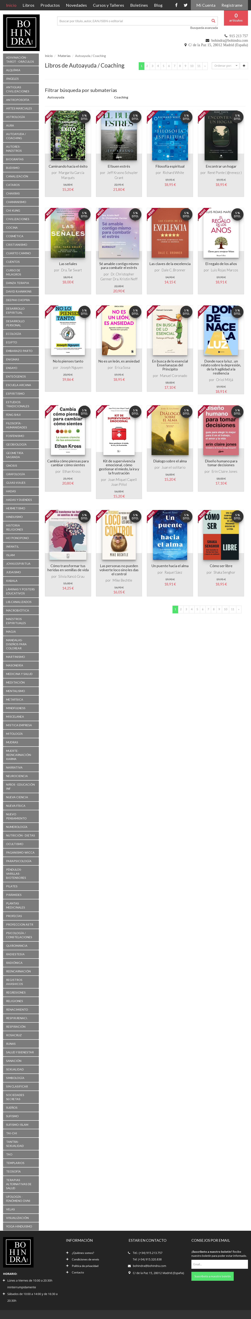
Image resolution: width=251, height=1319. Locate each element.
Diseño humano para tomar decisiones (221, 463)
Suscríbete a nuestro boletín (212, 1276)
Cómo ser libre (221, 565)
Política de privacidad (82, 1266)
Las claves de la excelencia (170, 263)
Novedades (76, 5)
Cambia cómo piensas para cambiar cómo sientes (68, 463)
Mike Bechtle (122, 580)
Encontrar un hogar (221, 166)
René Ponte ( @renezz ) (224, 172)
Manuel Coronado (173, 375)
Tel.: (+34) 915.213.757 (147, 1253)
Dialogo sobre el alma (170, 461)
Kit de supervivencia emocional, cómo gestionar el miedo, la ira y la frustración (119, 467)
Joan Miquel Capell (122, 479)
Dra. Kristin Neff (125, 279)
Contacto (75, 1272)
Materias (64, 56)
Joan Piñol (119, 484)
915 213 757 (238, 36)
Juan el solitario (174, 467)
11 (199, 66)
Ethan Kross (71, 471)
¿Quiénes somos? (80, 1253)
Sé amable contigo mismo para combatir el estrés (119, 265)
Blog (158, 5)
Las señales (68, 263)
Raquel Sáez (173, 572)
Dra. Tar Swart (71, 270)
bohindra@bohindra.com (229, 40)
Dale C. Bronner (174, 270)
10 (191, 66)
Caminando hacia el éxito (68, 166)
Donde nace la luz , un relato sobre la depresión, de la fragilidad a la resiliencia (221, 367)
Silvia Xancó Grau (71, 576)
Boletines (139, 5)
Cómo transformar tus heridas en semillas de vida (68, 567)
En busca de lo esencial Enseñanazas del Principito (170, 365)
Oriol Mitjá (224, 380)
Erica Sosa (122, 367)
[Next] (205, 66)
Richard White (173, 172)
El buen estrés (119, 166)
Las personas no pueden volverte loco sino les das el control (119, 569)
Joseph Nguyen (71, 367)
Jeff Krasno (115, 172)
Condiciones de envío (82, 1259)
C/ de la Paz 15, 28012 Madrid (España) (218, 45)
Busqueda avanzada (204, 27)
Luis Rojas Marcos (224, 270)
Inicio (13, 5)
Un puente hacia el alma (170, 565)
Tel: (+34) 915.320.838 (147, 1259)
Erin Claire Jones (224, 471)
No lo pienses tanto (68, 361)
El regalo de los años (221, 263)
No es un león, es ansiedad (119, 361)
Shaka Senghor (224, 572)
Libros (28, 5)
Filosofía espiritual (169, 166)
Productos (50, 5)
